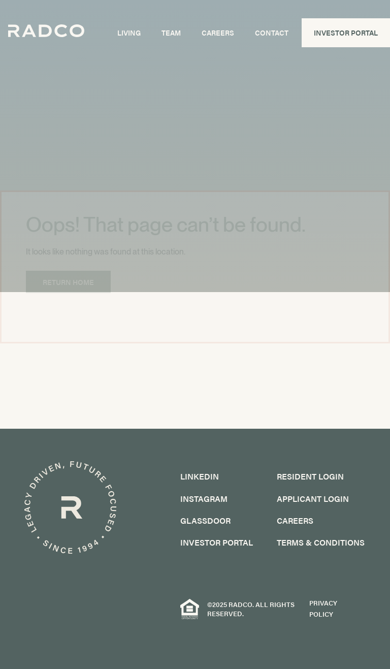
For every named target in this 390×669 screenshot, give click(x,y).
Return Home (68, 282)
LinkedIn (199, 476)
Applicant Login (313, 498)
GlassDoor (205, 520)
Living (130, 36)
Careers (218, 36)
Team (172, 36)
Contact (272, 36)
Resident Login (310, 476)
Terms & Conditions (321, 542)
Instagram (204, 498)
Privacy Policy (323, 608)
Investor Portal (346, 36)
